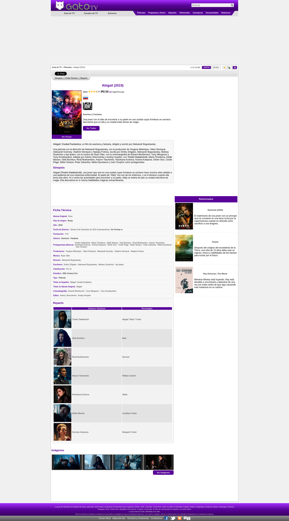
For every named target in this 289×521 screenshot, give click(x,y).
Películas (141, 13)
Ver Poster (67, 137)
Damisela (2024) (215, 210)
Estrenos (112, 13)
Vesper (215, 242)
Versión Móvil (105, 518)
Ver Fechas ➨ (117, 230)
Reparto (83, 78)
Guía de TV (57, 67)
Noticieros (225, 13)
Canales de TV (91, 13)
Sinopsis (59, 78)
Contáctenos (156, 518)
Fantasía (97, 114)
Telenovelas (184, 13)
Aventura (87, 114)
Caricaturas (198, 13)
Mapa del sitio (119, 518)
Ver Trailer (91, 128)
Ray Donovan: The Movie (215, 274)
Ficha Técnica (71, 78)
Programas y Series (156, 13)
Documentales (212, 13)
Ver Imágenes (163, 472)
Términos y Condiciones (138, 518)
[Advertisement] (144, 40)
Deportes (172, 13)
